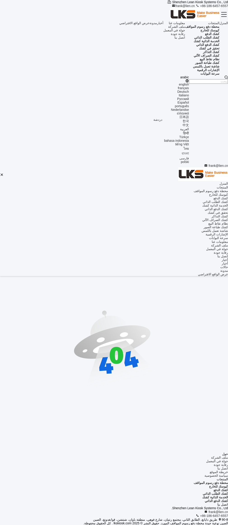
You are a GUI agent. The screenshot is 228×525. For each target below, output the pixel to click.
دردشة (157, 119)
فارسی (184, 158)
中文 (186, 125)
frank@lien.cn (184, 6)
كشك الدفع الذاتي (216, 501)
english (184, 84)
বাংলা (185, 153)
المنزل (223, 23)
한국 (186, 121)
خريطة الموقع (219, 472)
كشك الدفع (221, 490)
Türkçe (184, 137)
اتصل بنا (179, 37)
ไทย (186, 148)
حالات (224, 267)
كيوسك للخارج (218, 486)
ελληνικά (183, 113)
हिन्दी (186, 133)
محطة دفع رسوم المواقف (211, 483)
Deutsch (183, 91)
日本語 (184, 117)
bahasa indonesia (176, 140)
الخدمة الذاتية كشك (215, 497)
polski (185, 162)
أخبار (160, 23)
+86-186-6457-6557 (212, 6)
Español (183, 102)
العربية (184, 129)
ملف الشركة (176, 26)
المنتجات (213, 23)
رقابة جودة (178, 34)
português (182, 106)
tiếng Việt (182, 144)
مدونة (153, 23)
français (183, 88)
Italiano (184, 95)
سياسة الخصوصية (216, 475)
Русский (183, 99)
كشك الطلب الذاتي (215, 493)
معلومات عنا (177, 23)
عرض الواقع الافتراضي (134, 23)
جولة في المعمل (174, 30)
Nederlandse (180, 110)
